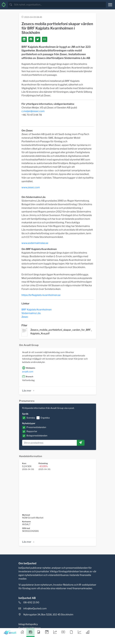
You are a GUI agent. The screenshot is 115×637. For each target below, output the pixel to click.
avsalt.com (27, 371)
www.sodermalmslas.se (35, 243)
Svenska (31, 417)
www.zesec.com (31, 187)
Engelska (45, 417)
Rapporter (32, 431)
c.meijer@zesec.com (33, 111)
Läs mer (28, 390)
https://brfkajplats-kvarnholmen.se (41, 295)
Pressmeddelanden (36, 427)
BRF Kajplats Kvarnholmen (37, 309)
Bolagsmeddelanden (37, 435)
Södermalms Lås (31, 313)
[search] (59, 5)
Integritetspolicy (28, 624)
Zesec (25, 316)
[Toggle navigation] (110, 5)
